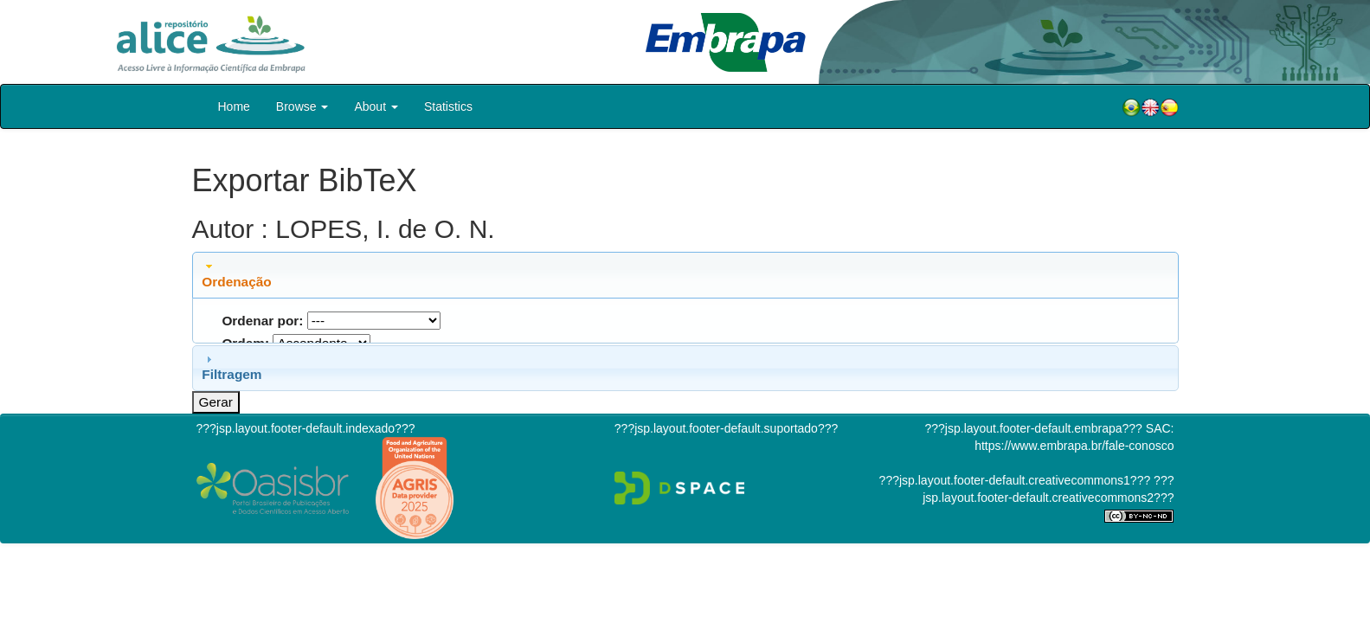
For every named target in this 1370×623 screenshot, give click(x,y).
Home (234, 106)
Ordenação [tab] (236, 274)
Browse (302, 106)
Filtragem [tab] (231, 367)
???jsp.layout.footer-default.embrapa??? (1033, 428)
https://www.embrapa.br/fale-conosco (1074, 446)
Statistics (448, 106)
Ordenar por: (262, 320)
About (375, 106)
